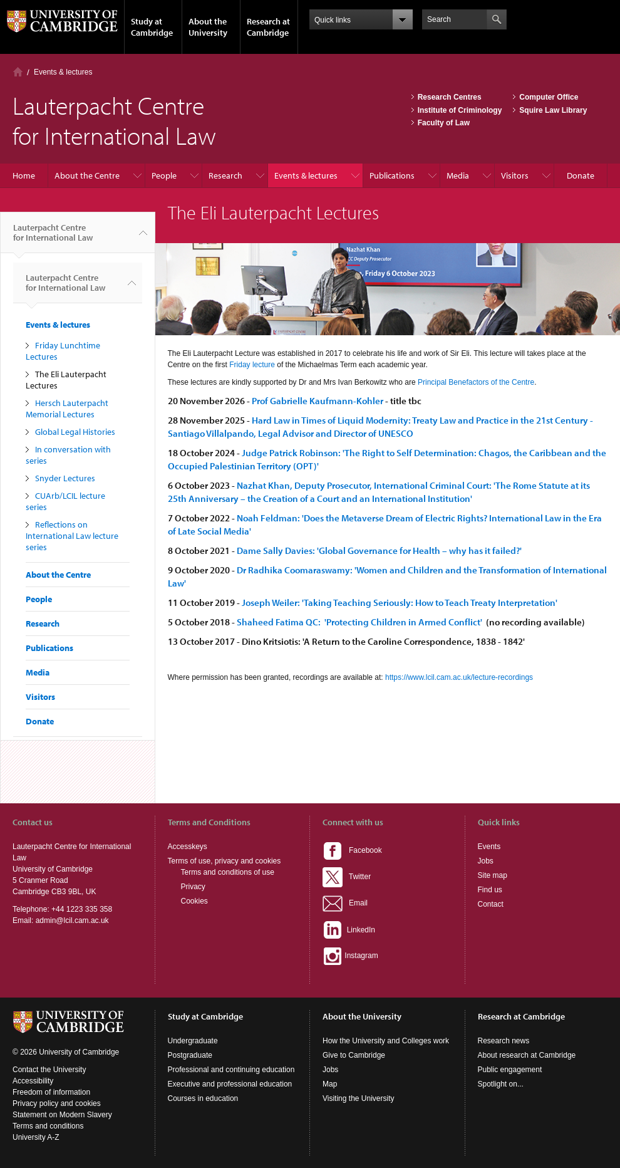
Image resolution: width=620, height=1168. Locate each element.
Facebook (352, 850)
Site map (492, 875)
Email (345, 903)
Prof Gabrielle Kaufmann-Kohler (317, 401)
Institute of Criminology (460, 110)
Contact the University (49, 1069)
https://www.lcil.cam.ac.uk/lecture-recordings (459, 677)
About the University (208, 27)
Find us (490, 889)
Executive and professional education (230, 1084)
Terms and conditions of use (227, 872)
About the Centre (87, 175)
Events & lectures (63, 72)
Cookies (194, 901)
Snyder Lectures (65, 478)
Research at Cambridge (268, 27)
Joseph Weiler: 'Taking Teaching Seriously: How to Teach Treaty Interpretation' (400, 602)
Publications (392, 175)
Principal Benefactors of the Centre (476, 382)
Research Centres (450, 97)
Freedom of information (51, 1092)
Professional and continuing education (231, 1069)
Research (225, 175)
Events (489, 846)
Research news (504, 1040)
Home (18, 71)
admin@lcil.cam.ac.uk (72, 920)
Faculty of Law (444, 122)
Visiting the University (359, 1098)
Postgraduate (190, 1055)
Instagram (350, 955)
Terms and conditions (48, 1126)
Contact (491, 904)
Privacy (193, 886)
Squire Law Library (553, 110)
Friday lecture (252, 364)
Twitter (347, 876)
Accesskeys (187, 846)
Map (330, 1084)
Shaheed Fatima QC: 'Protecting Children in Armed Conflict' (360, 622)
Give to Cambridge (354, 1055)
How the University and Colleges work (386, 1040)
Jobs (485, 861)
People (164, 175)
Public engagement (510, 1069)
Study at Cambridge (152, 27)
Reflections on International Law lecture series (72, 536)
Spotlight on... (501, 1084)
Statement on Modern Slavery (62, 1114)
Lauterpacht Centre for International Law (53, 237)
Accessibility (33, 1081)
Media (458, 175)
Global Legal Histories (75, 431)
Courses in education (203, 1098)
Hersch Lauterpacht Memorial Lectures (67, 408)
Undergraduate (193, 1040)
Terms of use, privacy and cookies (224, 861)
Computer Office (548, 97)
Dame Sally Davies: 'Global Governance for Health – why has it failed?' (379, 550)
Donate (580, 175)
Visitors (515, 175)
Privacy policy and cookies (57, 1103)
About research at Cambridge (527, 1055)
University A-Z (36, 1137)
